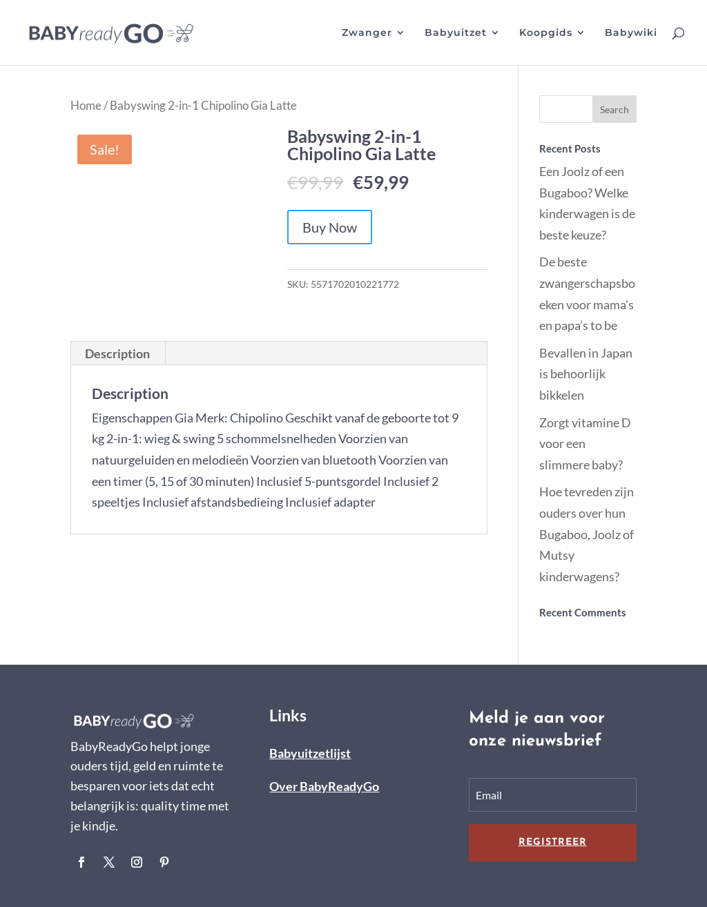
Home (85, 106)
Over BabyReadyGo (324, 786)
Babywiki (631, 33)
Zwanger (367, 33)
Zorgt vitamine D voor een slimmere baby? (585, 443)
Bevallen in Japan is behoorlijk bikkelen (585, 373)
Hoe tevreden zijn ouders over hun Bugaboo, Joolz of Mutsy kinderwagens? (586, 533)
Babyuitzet (456, 33)
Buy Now (329, 227)
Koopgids (545, 33)
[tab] (118, 353)
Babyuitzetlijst (310, 753)
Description (117, 353)
